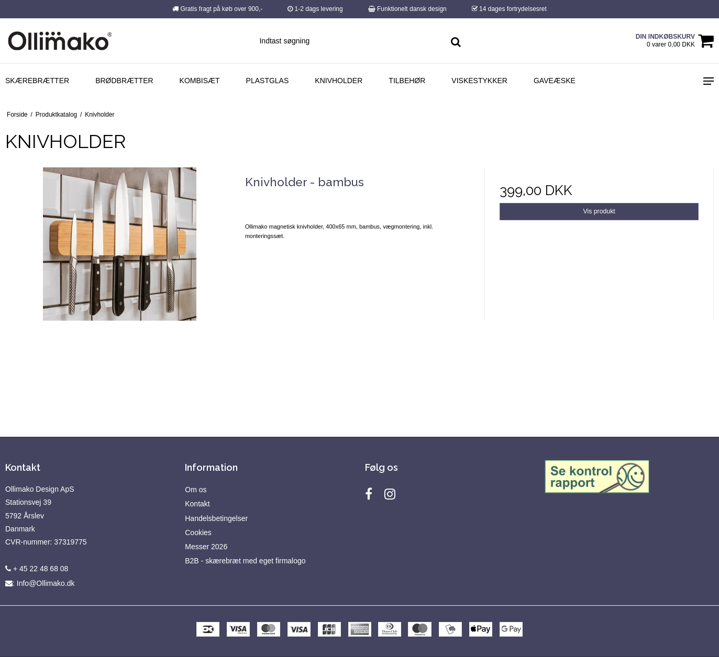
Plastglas (267, 80)
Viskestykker (479, 80)
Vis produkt (599, 211)
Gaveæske (555, 80)
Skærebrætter (37, 80)
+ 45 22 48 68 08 (36, 568)
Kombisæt (200, 80)
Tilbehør (407, 80)
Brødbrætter (124, 80)
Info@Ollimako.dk (46, 583)
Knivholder (338, 80)
